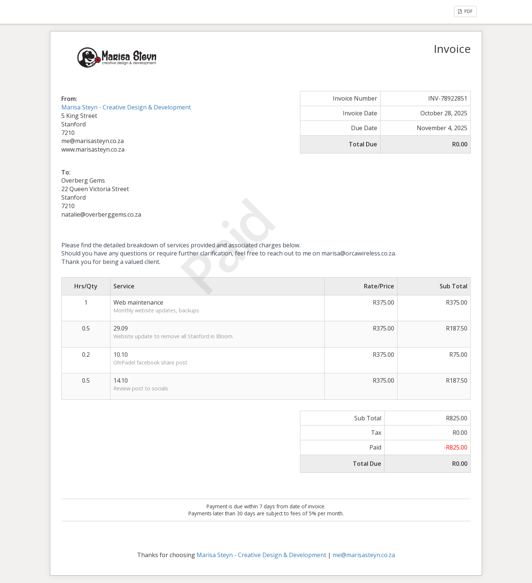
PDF (465, 11)
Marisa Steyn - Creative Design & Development (126, 107)
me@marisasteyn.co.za (363, 555)
